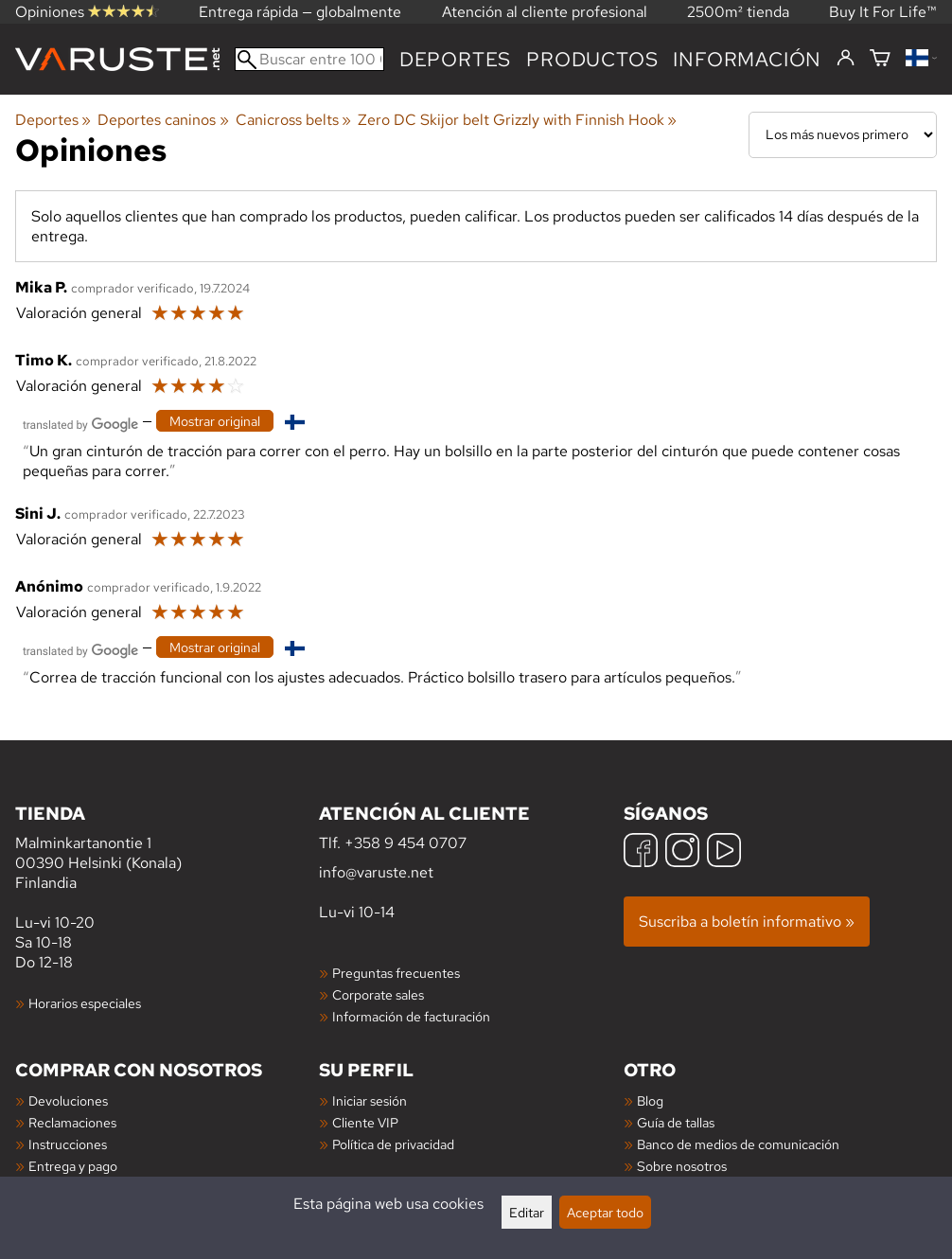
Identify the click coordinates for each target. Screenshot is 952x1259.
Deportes (455, 59)
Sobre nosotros (682, 1166)
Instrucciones (67, 1144)
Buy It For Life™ (883, 12)
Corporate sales (378, 994)
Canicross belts (293, 120)
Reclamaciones (72, 1122)
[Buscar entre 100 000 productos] (309, 59)
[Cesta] (880, 59)
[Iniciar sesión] (846, 58)
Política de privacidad (393, 1144)
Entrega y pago (72, 1166)
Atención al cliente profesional (544, 12)
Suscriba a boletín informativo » (747, 921)
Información (747, 59)
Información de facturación (411, 1016)
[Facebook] (641, 852)
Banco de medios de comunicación (738, 1144)
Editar (526, 1212)
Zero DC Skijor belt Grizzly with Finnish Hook (517, 120)
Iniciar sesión (369, 1100)
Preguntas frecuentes (396, 973)
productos (592, 59)
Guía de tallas (675, 1122)
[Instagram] (682, 852)
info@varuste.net (376, 872)
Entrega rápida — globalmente (300, 12)
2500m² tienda (738, 12)
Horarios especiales (84, 1003)
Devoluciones (68, 1100)
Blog (650, 1100)
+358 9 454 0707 (405, 843)
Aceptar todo (605, 1212)
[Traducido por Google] (80, 423)
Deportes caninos (162, 120)
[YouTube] (724, 852)
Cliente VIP (365, 1122)
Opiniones (87, 12)
